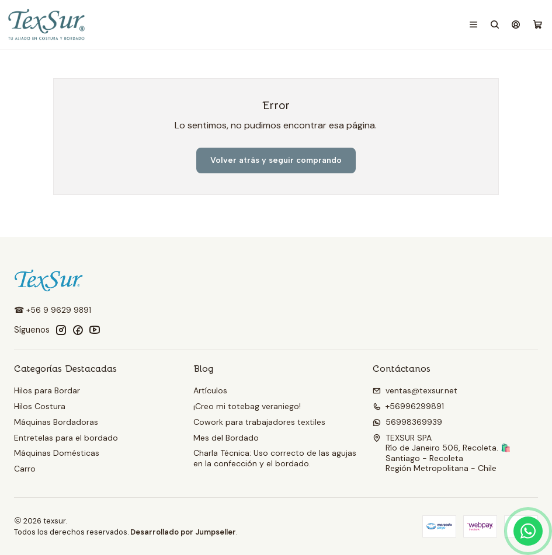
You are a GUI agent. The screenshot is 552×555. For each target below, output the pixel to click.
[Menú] (473, 24)
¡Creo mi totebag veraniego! (247, 406)
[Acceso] (516, 24)
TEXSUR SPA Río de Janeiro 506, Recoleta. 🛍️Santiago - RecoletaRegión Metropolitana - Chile (442, 453)
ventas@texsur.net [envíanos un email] (415, 390)
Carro (25, 468)
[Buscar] (495, 24)
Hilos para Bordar (47, 390)
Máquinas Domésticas (56, 453)
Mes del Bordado (226, 437)
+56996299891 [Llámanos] (408, 406)
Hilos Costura (39, 406)
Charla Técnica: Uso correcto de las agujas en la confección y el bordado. (274, 458)
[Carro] (537, 25)
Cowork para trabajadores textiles (259, 422)
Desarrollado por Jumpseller (183, 532)
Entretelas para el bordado (66, 437)
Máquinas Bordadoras (56, 422)
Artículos (210, 390)
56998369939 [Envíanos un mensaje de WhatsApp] (407, 422)
